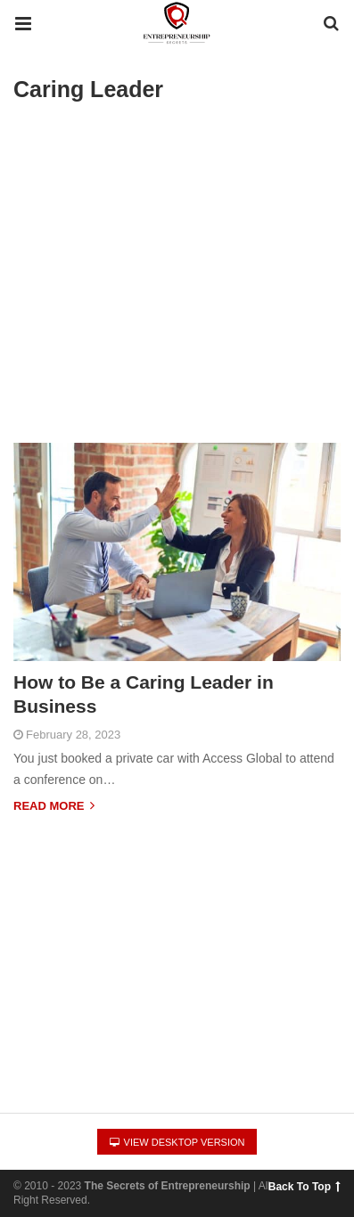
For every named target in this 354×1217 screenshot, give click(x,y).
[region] (177, 947)
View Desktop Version (177, 1142)
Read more (54, 806)
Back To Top (304, 1186)
